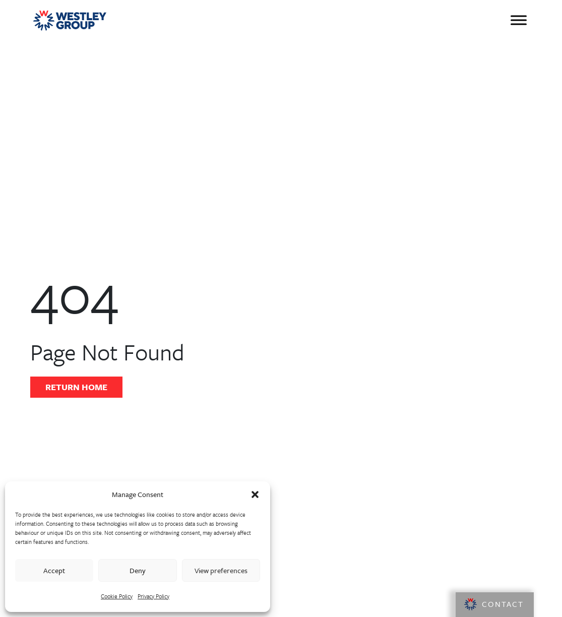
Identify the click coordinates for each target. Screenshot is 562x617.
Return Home (76, 387)
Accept (54, 570)
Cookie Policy (117, 596)
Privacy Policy (153, 596)
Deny (138, 570)
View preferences (221, 570)
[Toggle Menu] (519, 20)
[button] (255, 494)
